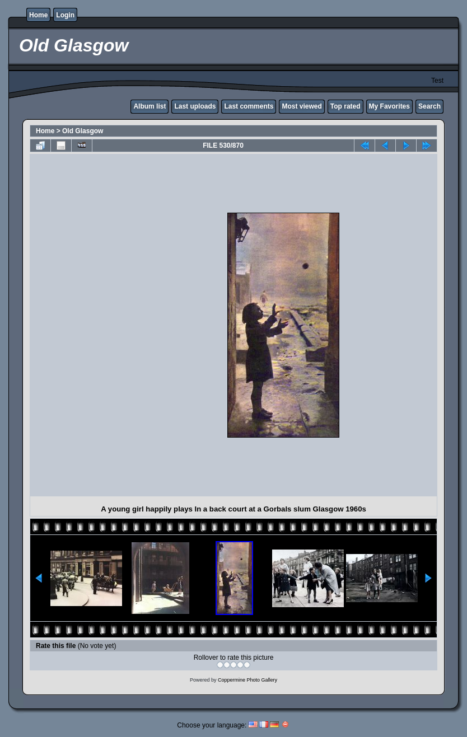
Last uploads (195, 106)
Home (38, 15)
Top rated (345, 106)
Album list (149, 106)
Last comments (248, 106)
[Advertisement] (131, 325)
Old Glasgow (82, 131)
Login (65, 15)
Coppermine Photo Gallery (247, 680)
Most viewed (301, 106)
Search (429, 106)
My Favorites (389, 106)
